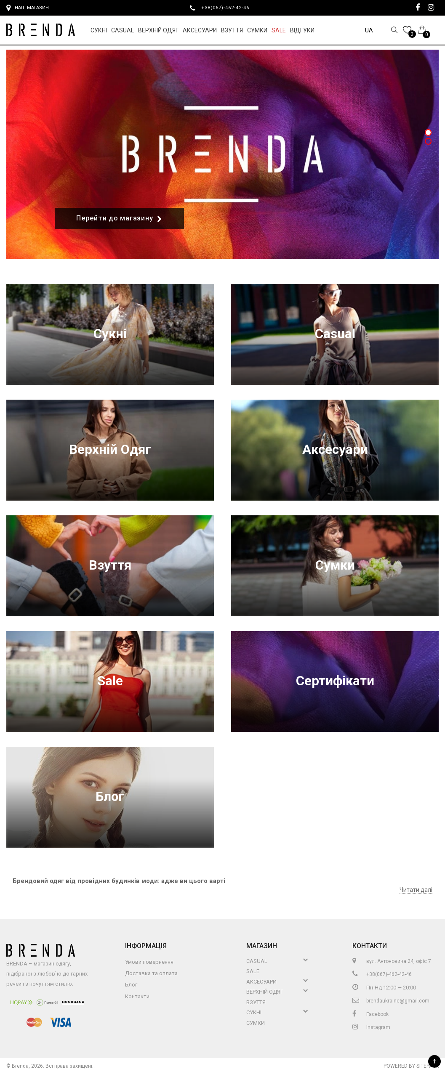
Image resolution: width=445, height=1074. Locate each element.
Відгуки (302, 30)
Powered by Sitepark (411, 1066)
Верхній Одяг (158, 30)
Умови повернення (149, 962)
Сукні (99, 30)
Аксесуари (200, 30)
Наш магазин (27, 8)
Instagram (371, 1027)
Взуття (232, 30)
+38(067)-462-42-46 (228, 7)
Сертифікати (335, 681)
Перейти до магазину (119, 218)
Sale (279, 30)
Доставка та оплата (151, 973)
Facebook (370, 1014)
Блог (110, 796)
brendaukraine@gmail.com (390, 1001)
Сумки (257, 30)
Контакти (137, 996)
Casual (122, 30)
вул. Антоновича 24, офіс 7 (391, 961)
